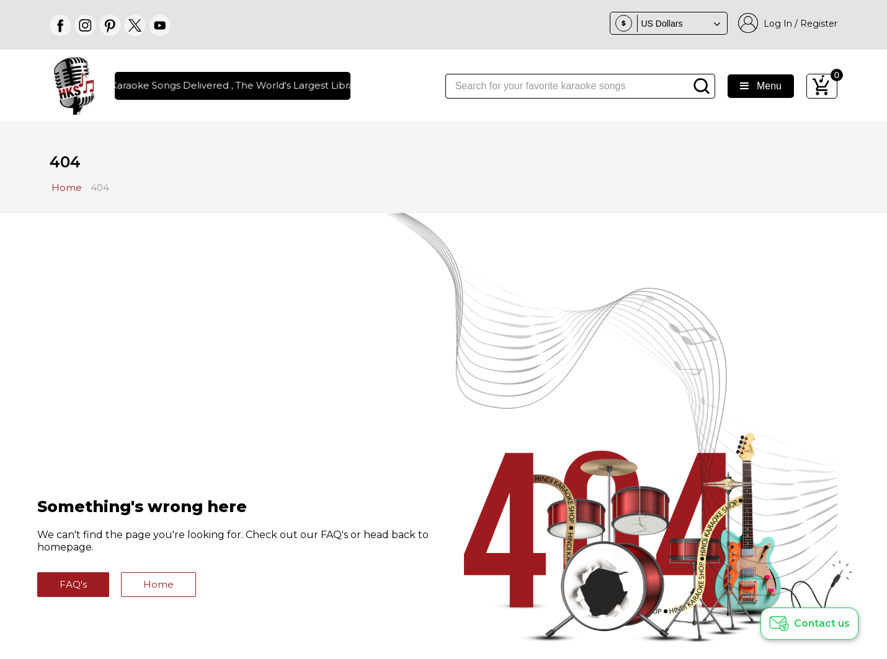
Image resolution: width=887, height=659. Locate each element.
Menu (761, 86)
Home (158, 584)
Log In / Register (787, 23)
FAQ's (73, 584)
